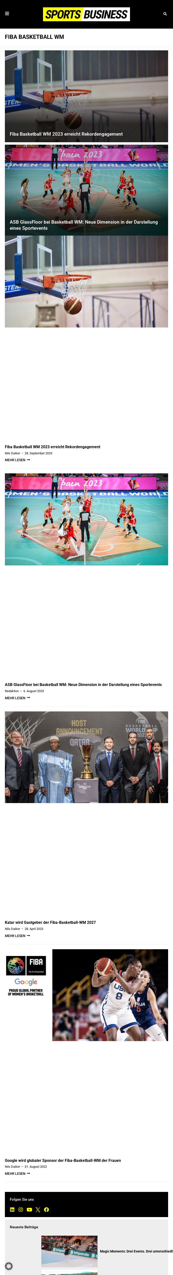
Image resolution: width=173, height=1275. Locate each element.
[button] (165, 14)
